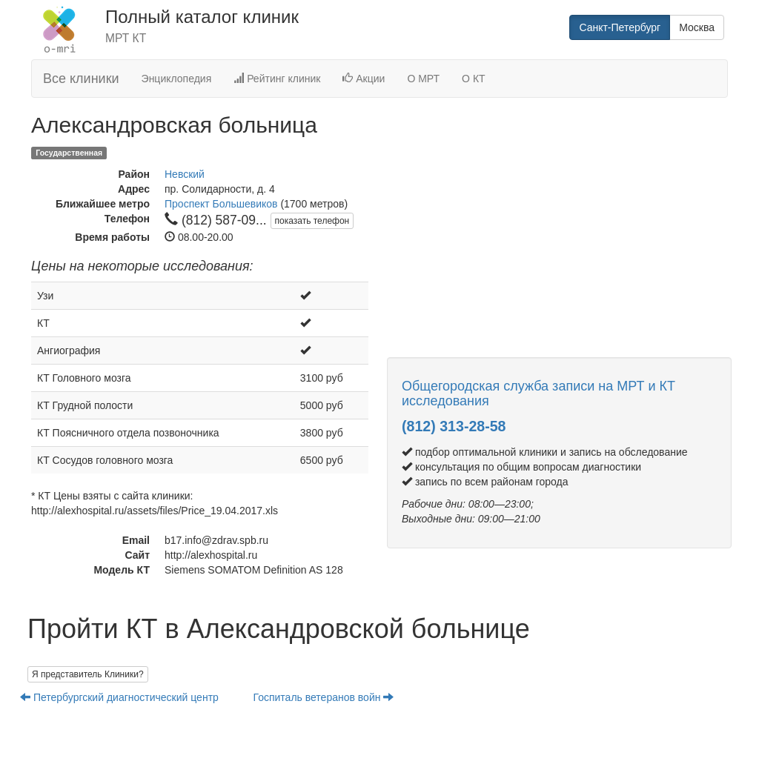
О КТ (473, 78)
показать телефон (312, 221)
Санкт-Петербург (619, 27)
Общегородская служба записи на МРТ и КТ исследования (538, 393)
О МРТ (423, 78)
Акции (363, 78)
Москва (697, 27)
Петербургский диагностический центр (121, 697)
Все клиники (81, 78)
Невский (185, 174)
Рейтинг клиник (276, 78)
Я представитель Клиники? (88, 674)
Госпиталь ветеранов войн (323, 697)
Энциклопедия (177, 78)
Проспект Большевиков (221, 204)
